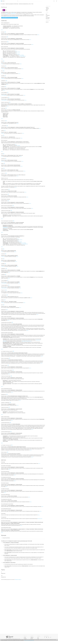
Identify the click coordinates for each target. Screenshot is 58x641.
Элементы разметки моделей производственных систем (6, 43)
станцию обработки (35, 60)
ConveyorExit (5, 19)
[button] (4, 1)
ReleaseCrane (5, 28)
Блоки (44, 3)
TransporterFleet (5, 30)
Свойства (47, 7)
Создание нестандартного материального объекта (6, 47)
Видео (38, 638)
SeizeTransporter (5, 33)
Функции (47, 9)
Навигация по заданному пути (6, 58)
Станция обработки (16, 104)
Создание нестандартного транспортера (6, 64)
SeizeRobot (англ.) (5, 22)
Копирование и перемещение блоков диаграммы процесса (6, 92)
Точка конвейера (15, 99)
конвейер (30, 58)
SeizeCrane (4, 27)
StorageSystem (5, 41)
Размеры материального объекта (6, 49)
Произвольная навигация (6, 55)
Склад (46, 16)
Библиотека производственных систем (6, 13)
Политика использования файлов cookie (29, 640)
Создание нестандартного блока (5, 98)
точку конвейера (33, 59)
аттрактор (30, 151)
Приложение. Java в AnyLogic (5, 101)
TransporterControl (5, 36)
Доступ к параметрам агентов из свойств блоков (6, 87)
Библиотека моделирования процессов (6, 10)
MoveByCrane (5, 25)
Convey (4, 16)
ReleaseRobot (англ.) (6, 24)
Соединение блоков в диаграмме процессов (5, 82)
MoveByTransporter (6, 31)
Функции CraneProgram (5, 68)
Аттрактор (15, 72)
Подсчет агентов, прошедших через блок (6, 90)
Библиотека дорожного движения (5, 77)
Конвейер (14, 82)
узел (28, 150)
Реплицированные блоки (5, 99)
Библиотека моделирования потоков (6, 79)
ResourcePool (47, 18)
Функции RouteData (5, 62)
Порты (47, 10)
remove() (20, 558)
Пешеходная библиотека (5, 72)
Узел (14, 67)
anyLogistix (25, 638)
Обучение (32, 638)
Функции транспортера (5, 66)
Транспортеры (4, 54)
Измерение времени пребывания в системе (5, 95)
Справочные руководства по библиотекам (5, 8)
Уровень (14, 139)
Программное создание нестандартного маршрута (6, 60)
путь (30, 254)
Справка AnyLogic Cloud (4, 104)
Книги (38, 637)
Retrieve (4, 39)
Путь (14, 77)
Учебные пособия (3, 5)
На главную (15, 3)
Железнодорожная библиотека (4, 74)
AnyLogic (25, 637)
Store (46, 14)
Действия (47, 8)
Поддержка (32, 637)
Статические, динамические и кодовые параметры (6, 85)
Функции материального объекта (6, 52)
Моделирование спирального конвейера (5, 70)
